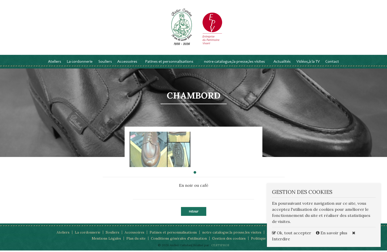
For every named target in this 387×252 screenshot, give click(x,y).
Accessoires (127, 63)
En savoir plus (332, 232)
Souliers (105, 63)
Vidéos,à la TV (308, 63)
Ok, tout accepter (291, 232)
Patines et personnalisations (169, 63)
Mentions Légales (105, 240)
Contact (332, 63)
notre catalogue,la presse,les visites (234, 63)
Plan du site (135, 240)
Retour (193, 213)
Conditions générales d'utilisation (178, 240)
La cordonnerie (80, 63)
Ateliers (54, 63)
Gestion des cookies (229, 240)
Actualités (282, 63)
